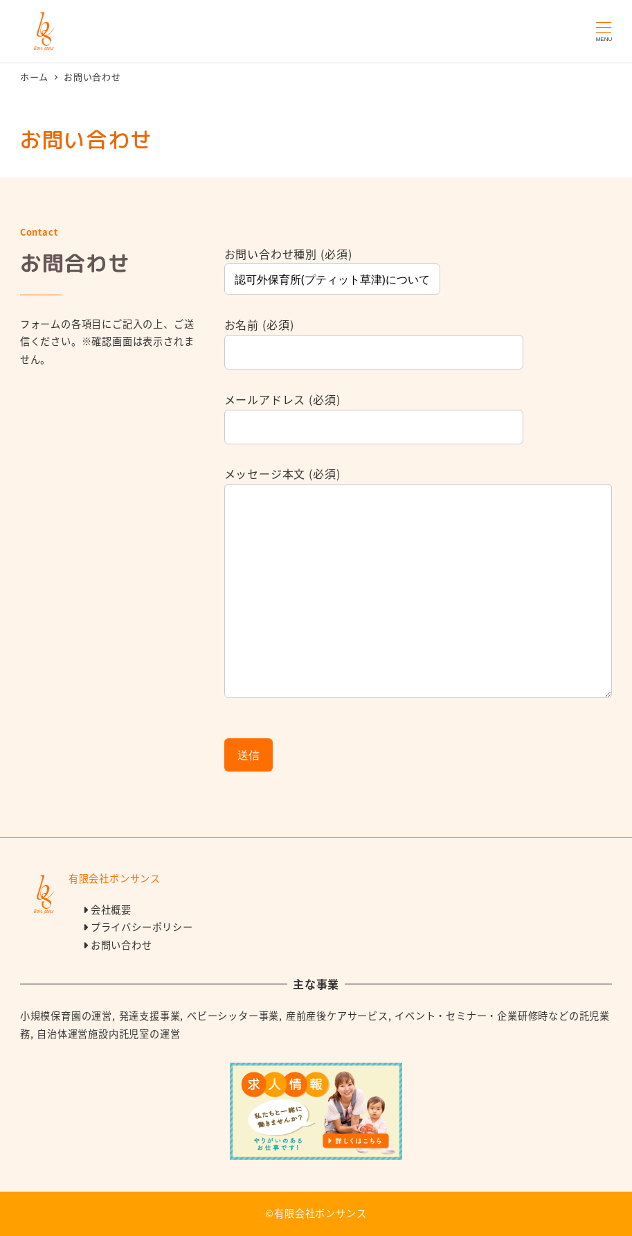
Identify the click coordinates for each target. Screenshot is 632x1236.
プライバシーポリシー (142, 927)
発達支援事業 (150, 1015)
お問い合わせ (121, 945)
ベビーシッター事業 (233, 1015)
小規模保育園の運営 (66, 1015)
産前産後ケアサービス (337, 1015)
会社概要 (111, 909)
